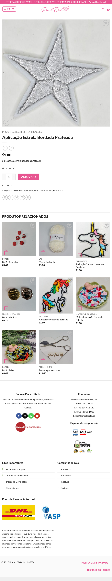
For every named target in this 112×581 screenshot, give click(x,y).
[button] (9, 9)
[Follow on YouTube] (37, 416)
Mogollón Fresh (47, 262)
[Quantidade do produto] (9, 177)
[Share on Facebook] (10, 197)
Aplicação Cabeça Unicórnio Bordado (90, 265)
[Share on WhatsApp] (5, 197)
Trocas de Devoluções (16, 481)
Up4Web (30, 562)
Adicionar (28, 176)
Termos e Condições (16, 469)
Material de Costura (43, 190)
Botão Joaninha (10, 262)
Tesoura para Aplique (49, 370)
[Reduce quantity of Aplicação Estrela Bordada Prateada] (4, 177)
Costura (65, 481)
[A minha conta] (103, 9)
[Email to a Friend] (22, 197)
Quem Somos (12, 487)
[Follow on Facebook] (19, 416)
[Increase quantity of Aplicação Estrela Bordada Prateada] (14, 177)
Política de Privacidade (17, 475)
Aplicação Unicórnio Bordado (53, 319)
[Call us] (31, 416)
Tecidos (64, 487)
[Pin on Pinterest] (28, 197)
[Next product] (5, 148)
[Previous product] (11, 148)
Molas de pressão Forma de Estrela (89, 318)
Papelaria (65, 469)
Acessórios (18, 132)
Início (5, 132)
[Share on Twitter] (16, 197)
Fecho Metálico (9, 317)
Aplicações (35, 132)
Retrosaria (58, 190)
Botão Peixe (8, 370)
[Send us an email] (25, 416)
